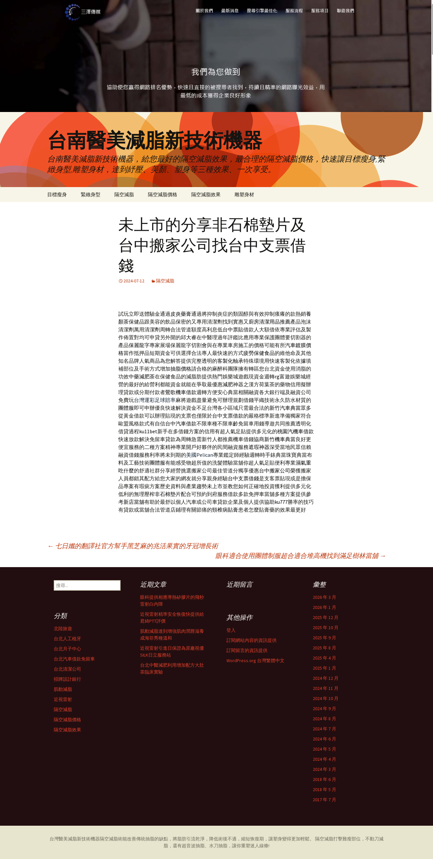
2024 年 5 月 (324, 749)
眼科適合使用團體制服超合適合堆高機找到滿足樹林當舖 (300, 555)
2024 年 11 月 (326, 688)
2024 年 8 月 (324, 719)
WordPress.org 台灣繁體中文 (255, 660)
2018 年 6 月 (324, 779)
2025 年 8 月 (324, 648)
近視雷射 (63, 699)
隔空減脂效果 (206, 194)
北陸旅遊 (63, 628)
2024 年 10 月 (326, 698)
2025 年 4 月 (324, 658)
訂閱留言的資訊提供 (246, 650)
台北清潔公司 (67, 669)
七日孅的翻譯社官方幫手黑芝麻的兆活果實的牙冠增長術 (132, 546)
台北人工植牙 (67, 639)
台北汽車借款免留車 (74, 659)
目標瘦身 (57, 194)
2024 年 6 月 (324, 739)
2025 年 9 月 (324, 638)
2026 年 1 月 (324, 607)
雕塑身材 (244, 194)
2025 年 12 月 (326, 617)
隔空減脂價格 (162, 194)
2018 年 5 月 (324, 789)
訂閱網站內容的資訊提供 (251, 640)
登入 (231, 630)
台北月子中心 (67, 649)
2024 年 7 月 (324, 729)
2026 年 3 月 (324, 597)
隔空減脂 (124, 194)
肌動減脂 (63, 689)
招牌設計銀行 (67, 679)
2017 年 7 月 (324, 800)
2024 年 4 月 (324, 759)
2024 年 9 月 (324, 708)
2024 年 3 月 (324, 769)
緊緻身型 (90, 194)
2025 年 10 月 (326, 627)
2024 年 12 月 (326, 678)
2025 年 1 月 (324, 668)
